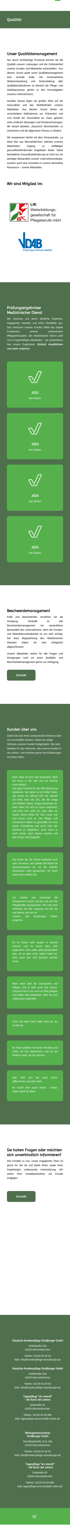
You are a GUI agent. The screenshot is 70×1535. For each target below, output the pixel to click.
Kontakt (21, 675)
